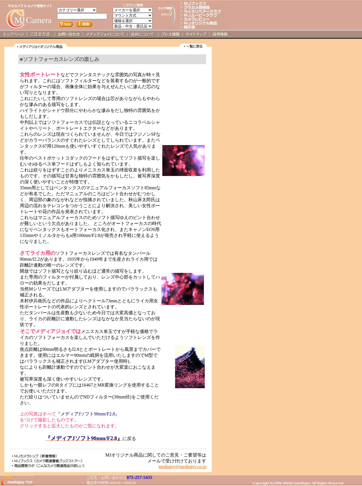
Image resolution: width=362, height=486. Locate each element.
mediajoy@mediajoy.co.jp (182, 466)
